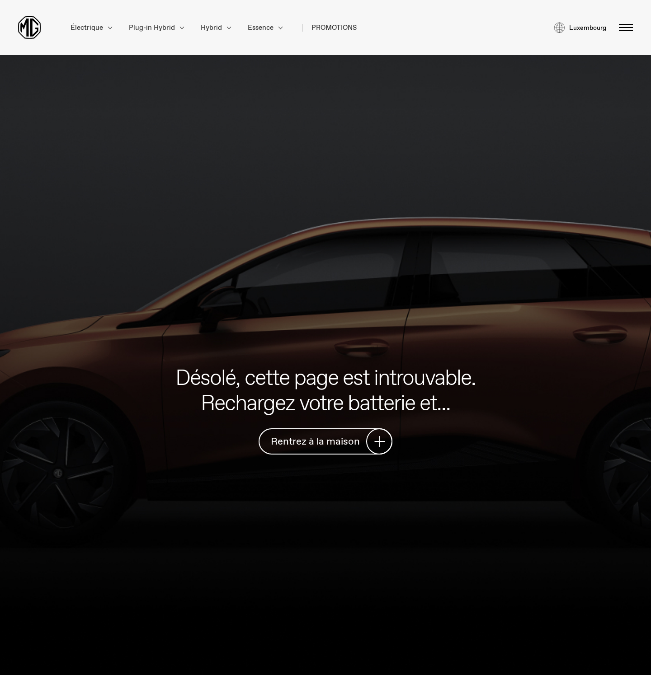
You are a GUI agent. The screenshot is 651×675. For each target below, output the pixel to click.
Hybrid (216, 27)
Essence (265, 27)
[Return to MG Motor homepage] (29, 27)
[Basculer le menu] (623, 28)
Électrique (91, 27)
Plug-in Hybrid (156, 27)
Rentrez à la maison (328, 441)
